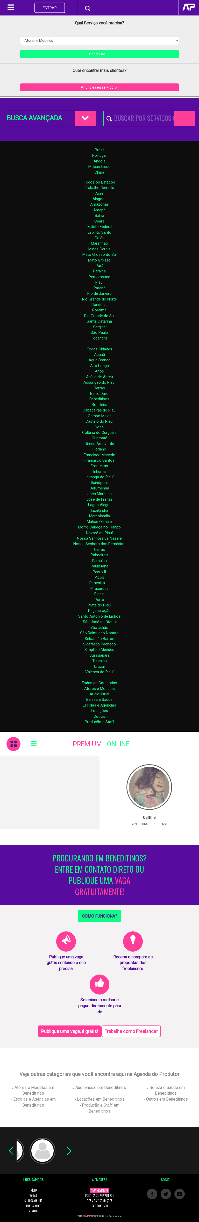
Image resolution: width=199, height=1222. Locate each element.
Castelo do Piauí (99, 421)
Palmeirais (99, 555)
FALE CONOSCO (99, 1206)
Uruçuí (99, 666)
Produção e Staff (99, 722)
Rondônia (99, 304)
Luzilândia (99, 510)
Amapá (99, 210)
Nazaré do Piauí (99, 533)
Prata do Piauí (99, 605)
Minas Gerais (99, 249)
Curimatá (99, 438)
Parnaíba (99, 560)
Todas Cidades (99, 349)
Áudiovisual (99, 694)
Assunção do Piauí (99, 382)
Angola (99, 161)
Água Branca (99, 360)
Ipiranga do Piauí (99, 477)
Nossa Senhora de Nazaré (99, 538)
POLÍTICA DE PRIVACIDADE (99, 1195)
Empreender (116, 1216)
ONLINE (118, 744)
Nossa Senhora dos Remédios (99, 543)
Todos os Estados (99, 182)
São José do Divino (99, 621)
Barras (99, 388)
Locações (99, 710)
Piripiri (99, 594)
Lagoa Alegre (99, 504)
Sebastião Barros (99, 638)
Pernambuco (99, 277)
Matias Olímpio (99, 521)
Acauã (99, 354)
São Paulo (99, 332)
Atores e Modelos (99, 688)
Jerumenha (99, 488)
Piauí (99, 282)
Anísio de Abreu (99, 377)
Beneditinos (99, 399)
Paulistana (99, 566)
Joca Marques (99, 494)
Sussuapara (99, 655)
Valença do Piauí (99, 672)
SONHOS (33, 1211)
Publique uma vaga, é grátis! (69, 1031)
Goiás (99, 238)
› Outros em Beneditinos (166, 1099)
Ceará (99, 221)
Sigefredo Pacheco (99, 644)
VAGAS (33, 1195)
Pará (99, 265)
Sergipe (99, 327)
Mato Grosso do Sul (99, 254)
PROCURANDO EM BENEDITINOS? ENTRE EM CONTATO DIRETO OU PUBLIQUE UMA (100, 875)
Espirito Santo (99, 232)
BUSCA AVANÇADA (34, 118)
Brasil (99, 150)
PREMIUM (87, 744)
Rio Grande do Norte (99, 299)
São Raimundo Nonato (99, 633)
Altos (99, 371)
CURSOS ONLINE (33, 1201)
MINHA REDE (33, 1206)
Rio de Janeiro (99, 293)
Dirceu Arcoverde (99, 443)
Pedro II (99, 572)
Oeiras (99, 549)
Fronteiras (99, 465)
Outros (99, 716)
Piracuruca (99, 588)
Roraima (99, 310)
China (99, 172)
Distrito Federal (99, 226)
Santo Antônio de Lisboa (99, 616)
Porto (99, 599)
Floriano (99, 449)
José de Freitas (99, 499)
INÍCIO (33, 1190)
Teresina (99, 660)
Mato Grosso (99, 260)
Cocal (99, 427)
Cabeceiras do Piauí (99, 410)
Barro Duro (99, 393)
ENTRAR (50, 8)
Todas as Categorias (99, 683)
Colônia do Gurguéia (99, 432)
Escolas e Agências (99, 705)
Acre (99, 193)
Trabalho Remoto (99, 187)
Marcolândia (99, 516)
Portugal (99, 155)
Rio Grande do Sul (99, 315)
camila (149, 816)
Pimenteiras (99, 582)
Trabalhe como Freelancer (131, 1031)
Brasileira (99, 404)
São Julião (99, 627)
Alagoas (99, 199)
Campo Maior (99, 416)
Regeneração (99, 610)
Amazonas (99, 204)
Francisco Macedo (99, 455)
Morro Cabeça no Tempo (99, 527)
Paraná (99, 288)
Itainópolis (99, 482)
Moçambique (99, 166)
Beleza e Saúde (99, 699)
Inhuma (99, 471)
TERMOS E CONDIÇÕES (99, 1201)
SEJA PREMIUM (99, 1190)
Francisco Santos (99, 460)
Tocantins (99, 338)
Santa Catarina (99, 321)
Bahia (99, 215)
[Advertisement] (50, 792)
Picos (99, 577)
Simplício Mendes (99, 649)
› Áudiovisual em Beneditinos (99, 1087)
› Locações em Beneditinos (99, 1099)
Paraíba (99, 271)
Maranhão (99, 243)
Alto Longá (99, 365)
